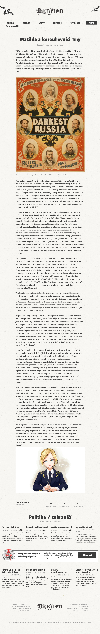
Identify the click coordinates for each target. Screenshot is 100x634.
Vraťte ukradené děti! (61, 527)
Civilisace (75, 22)
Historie (57, 22)
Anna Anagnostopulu (11, 576)
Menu (91, 22)
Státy (42, 22)
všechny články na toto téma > (50, 521)
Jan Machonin (58, 45)
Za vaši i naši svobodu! (37, 527)
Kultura (26, 22)
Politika (10, 22)
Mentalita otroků (83, 527)
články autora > (20, 505)
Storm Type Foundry (64, 623)
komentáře (40, 45)
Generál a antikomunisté (59, 571)
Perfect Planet (86, 623)
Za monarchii (12, 26)
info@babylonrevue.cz (24, 608)
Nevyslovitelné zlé (10, 527)
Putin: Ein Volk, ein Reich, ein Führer (11, 571)
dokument (5, 530)
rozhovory (5, 575)
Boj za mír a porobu (35, 570)
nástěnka (29, 530)
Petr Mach (92, 575)
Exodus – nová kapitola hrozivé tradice (86, 571)
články (77, 575)
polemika (54, 575)
